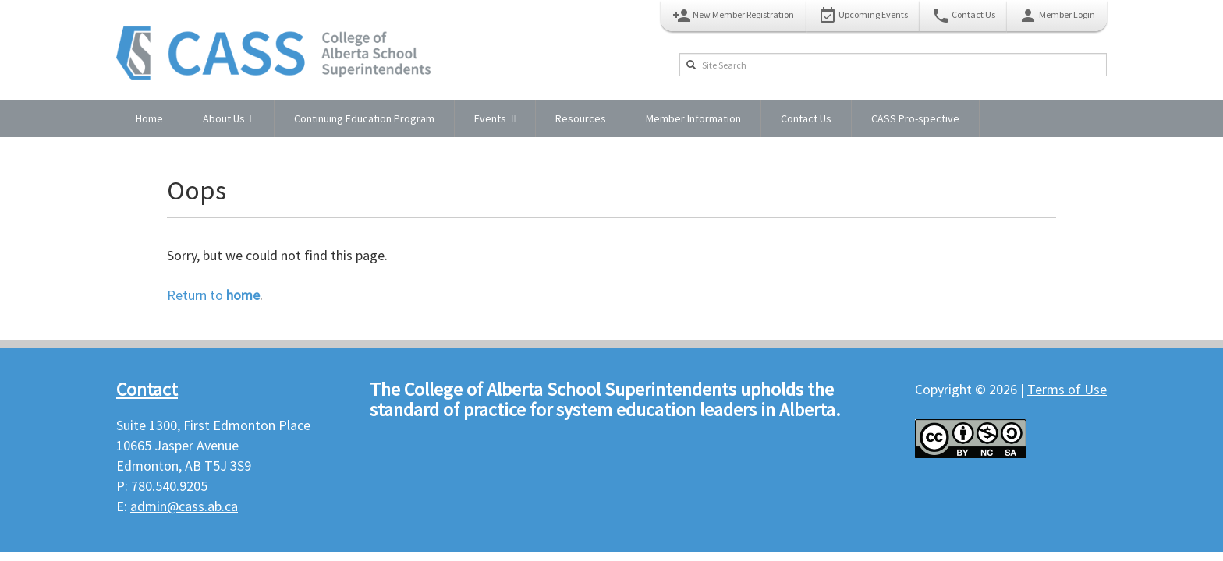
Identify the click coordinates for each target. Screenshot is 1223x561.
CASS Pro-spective (915, 118)
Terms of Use (1067, 389)
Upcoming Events (863, 15)
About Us (224, 118)
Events (490, 118)
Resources (580, 118)
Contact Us (963, 15)
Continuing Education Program (364, 118)
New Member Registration (733, 15)
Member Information (693, 118)
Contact (147, 389)
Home (149, 118)
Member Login (1057, 15)
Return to (213, 295)
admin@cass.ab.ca (184, 506)
